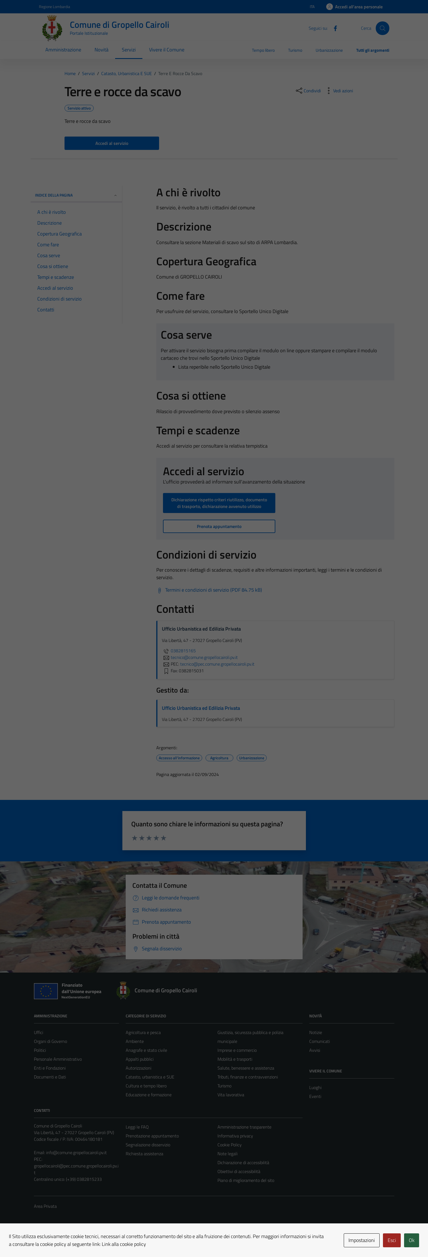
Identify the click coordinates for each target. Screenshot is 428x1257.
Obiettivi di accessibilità (238, 1171)
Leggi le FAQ (137, 1127)
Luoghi (315, 1087)
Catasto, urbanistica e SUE (150, 1076)
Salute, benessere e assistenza (245, 1068)
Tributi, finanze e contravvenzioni (247, 1076)
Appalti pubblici (140, 1059)
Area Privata (45, 1206)
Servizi (129, 49)
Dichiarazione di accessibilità (243, 1162)
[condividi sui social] (308, 90)
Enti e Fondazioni (50, 1068)
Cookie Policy (229, 1144)
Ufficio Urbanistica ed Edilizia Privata (201, 708)
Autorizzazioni (138, 1068)
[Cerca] (382, 28)
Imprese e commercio (237, 1050)
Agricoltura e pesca (143, 1032)
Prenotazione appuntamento (152, 1135)
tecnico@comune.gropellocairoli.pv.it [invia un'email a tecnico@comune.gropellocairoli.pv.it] (200, 657)
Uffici (38, 1032)
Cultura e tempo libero (146, 1085)
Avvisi (314, 1050)
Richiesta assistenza (144, 1153)
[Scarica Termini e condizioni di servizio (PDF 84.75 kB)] (209, 590)
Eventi (315, 1096)
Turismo (295, 50)
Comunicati (319, 1041)
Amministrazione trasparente (244, 1127)
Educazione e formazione (149, 1094)
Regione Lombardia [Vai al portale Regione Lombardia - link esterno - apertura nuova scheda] (54, 6)
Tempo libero (263, 50)
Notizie (315, 1032)
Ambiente (135, 1041)
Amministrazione (63, 49)
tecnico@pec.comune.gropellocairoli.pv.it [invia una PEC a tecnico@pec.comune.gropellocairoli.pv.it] (217, 664)
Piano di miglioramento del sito (245, 1180)
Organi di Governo (50, 1041)
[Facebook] (333, 27)
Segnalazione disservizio (148, 1144)
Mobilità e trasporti (234, 1059)
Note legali (227, 1153)
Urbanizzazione (329, 50)
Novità (101, 49)
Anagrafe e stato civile (146, 1050)
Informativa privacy (235, 1135)
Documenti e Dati (50, 1076)
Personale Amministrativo (58, 1059)
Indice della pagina (76, 195)
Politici (40, 1050)
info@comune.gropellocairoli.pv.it (76, 1152)
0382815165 (179, 650)
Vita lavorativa (230, 1094)
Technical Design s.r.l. (72, 1241)
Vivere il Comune (166, 49)
